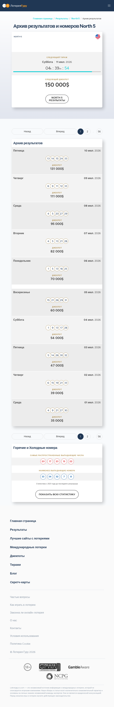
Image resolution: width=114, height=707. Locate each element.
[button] (109, 5)
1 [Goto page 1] (80, 131)
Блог (13, 573)
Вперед (60, 131)
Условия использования (24, 635)
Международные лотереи (28, 547)
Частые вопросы (20, 597)
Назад (27, 131)
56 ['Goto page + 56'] (99, 131)
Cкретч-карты (20, 582)
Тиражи (15, 565)
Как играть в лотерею (23, 604)
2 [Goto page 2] (87, 131)
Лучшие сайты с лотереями (29, 538)
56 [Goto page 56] (99, 436)
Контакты (15, 628)
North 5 (75, 18)
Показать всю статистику (57, 494)
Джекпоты (17, 556)
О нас (13, 620)
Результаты (62, 18)
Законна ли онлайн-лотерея (27, 612)
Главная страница (42, 18)
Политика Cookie (20, 643)
